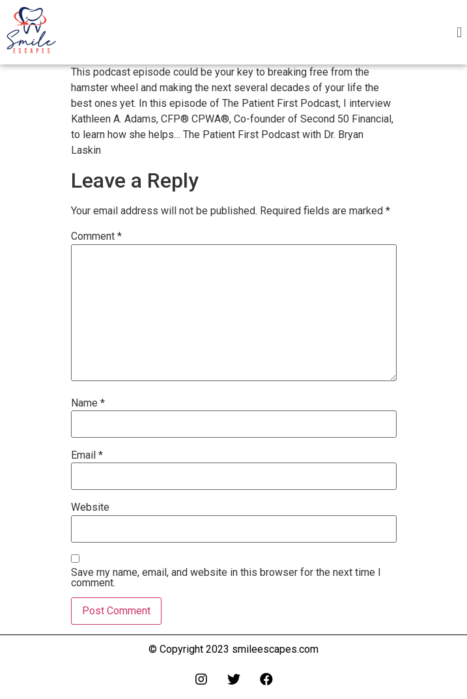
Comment (96, 236)
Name (88, 403)
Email (87, 455)
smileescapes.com (275, 649)
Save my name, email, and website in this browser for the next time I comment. (226, 577)
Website (90, 507)
